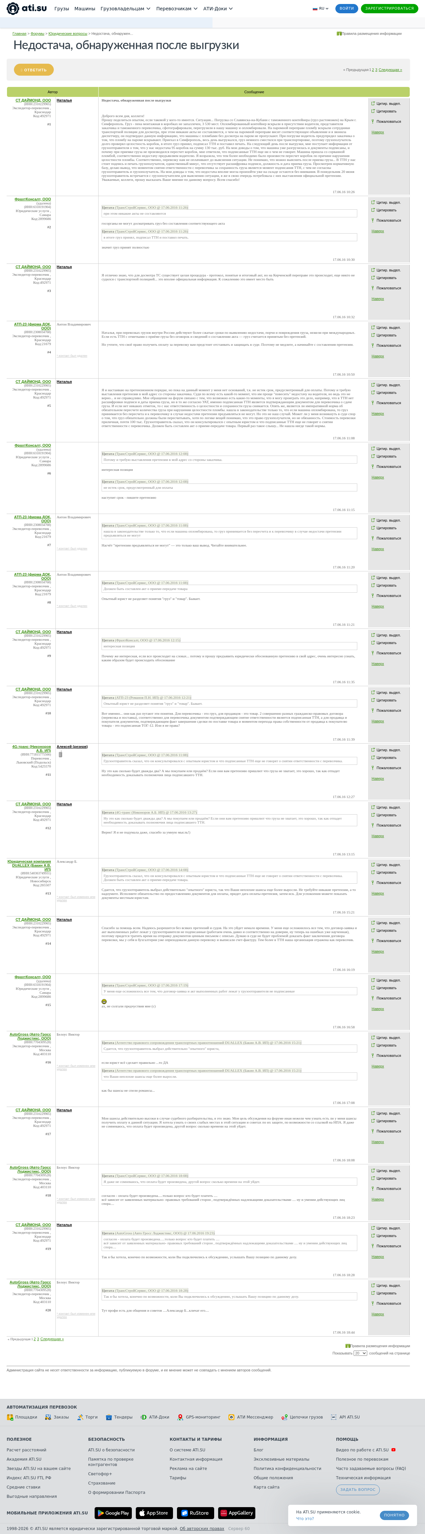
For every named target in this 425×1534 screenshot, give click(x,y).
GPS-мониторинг (198, 1417)
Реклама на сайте (188, 1468)
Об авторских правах (202, 1528)
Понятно (394, 1515)
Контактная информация (196, 1459)
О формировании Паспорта (116, 1492)
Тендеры (119, 1417)
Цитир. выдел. (389, 104)
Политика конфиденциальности (287, 1468)
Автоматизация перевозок (42, 1407)
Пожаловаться (389, 121)
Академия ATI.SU (24, 1459)
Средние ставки (24, 1487)
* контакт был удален (72, 355)
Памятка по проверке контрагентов (111, 1462)
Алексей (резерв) (72, 747)
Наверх (378, 132)
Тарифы (178, 1478)
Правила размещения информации (372, 34)
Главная (20, 34)
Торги (87, 1417)
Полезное (19, 1439)
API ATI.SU (345, 1417)
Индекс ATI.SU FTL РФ (29, 1478)
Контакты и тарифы (196, 1439)
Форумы (37, 34)
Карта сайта (267, 1487)
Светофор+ (100, 1474)
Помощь (347, 1439)
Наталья (64, 100)
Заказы (57, 1417)
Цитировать (386, 111)
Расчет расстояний (26, 1450)
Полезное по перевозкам (362, 1459)
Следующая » (390, 70)
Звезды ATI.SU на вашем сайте (39, 1468)
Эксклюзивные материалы (281, 1459)
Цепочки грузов (302, 1417)
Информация (271, 1439)
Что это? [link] (305, 1518)
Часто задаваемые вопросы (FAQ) (371, 1468)
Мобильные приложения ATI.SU (47, 1513)
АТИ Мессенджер (250, 1417)
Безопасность (106, 1439)
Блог (259, 1450)
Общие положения (273, 1478)
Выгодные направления (32, 1496)
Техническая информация (363, 1478)
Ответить (35, 70)
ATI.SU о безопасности (111, 1450)
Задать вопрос (358, 1490)
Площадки (22, 1417)
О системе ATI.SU (187, 1450)
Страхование (102, 1483)
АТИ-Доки (154, 1417)
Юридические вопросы (67, 34)
